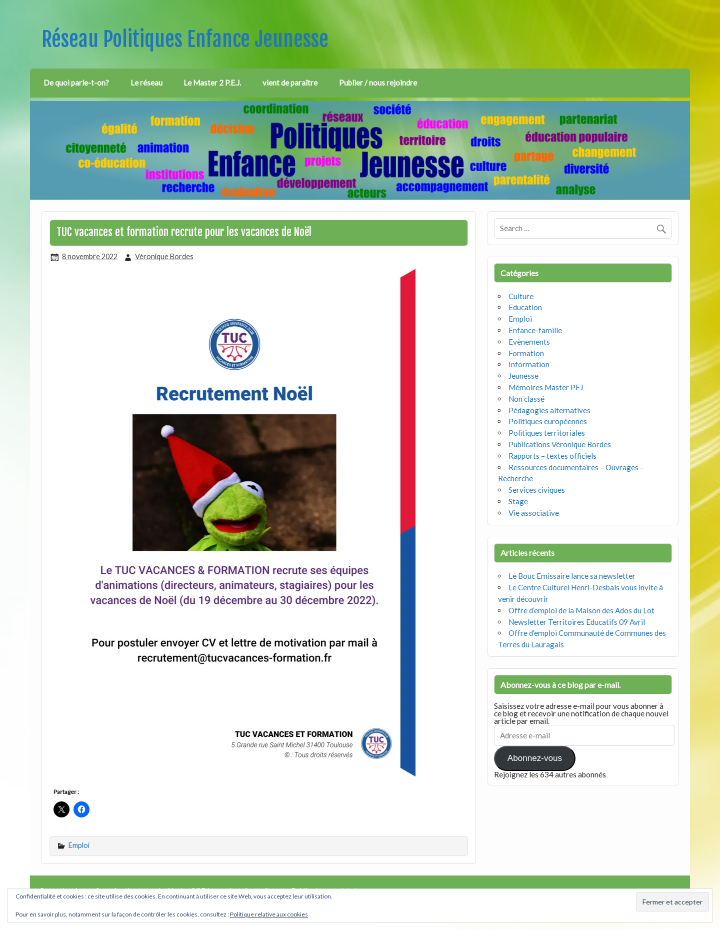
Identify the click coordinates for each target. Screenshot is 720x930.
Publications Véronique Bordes (559, 444)
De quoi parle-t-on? (76, 82)
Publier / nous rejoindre (378, 82)
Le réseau (146, 82)
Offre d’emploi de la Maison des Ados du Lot (581, 610)
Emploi (79, 845)
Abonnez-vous (535, 758)
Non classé (526, 398)
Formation (526, 353)
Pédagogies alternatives (549, 410)
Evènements (529, 341)
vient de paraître (290, 82)
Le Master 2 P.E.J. (212, 82)
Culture (521, 296)
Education (525, 307)
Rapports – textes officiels (552, 455)
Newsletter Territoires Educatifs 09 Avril (576, 621)
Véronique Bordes (164, 256)
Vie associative (533, 512)
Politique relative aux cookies (269, 914)
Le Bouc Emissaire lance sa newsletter (572, 575)
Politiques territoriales (546, 432)
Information (529, 364)
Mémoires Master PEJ (545, 387)
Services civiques (536, 489)
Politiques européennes (547, 421)
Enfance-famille (535, 330)
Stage (518, 501)
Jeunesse (523, 375)
